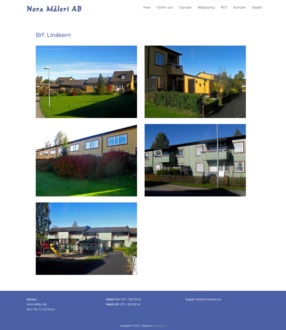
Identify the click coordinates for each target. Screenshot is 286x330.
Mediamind (159, 325)
